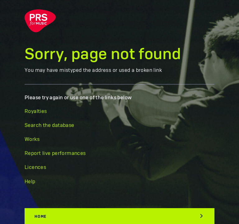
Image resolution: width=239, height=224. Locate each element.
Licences (35, 167)
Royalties (36, 111)
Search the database (49, 125)
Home (41, 216)
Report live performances (55, 153)
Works (32, 139)
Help (30, 181)
